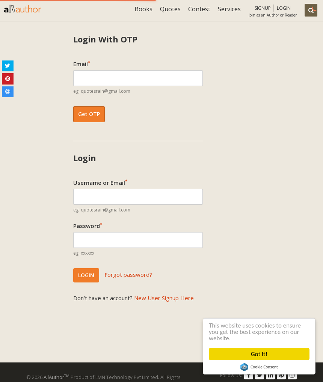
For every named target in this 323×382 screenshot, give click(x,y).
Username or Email (100, 182)
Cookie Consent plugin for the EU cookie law (259, 367)
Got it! (259, 354)
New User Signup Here (164, 298)
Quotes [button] (170, 9)
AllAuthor (56, 377)
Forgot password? (128, 274)
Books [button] (143, 9)
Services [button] (229, 9)
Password (87, 225)
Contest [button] (199, 9)
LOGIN (86, 275)
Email (81, 63)
